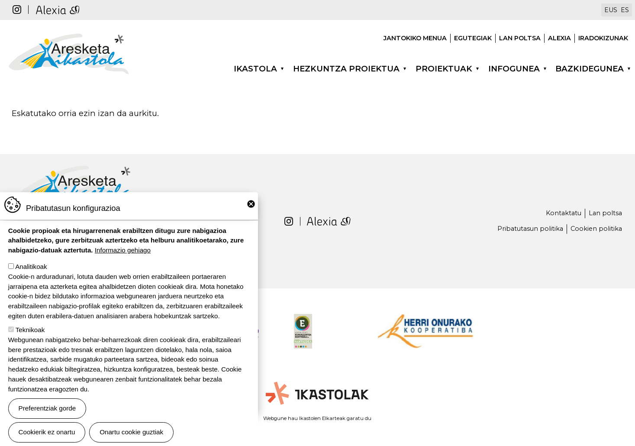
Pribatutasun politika (530, 229)
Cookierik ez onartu (47, 434)
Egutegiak (473, 38)
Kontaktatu (563, 213)
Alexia (559, 38)
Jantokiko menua (415, 38)
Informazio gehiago (123, 252)
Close (251, 206)
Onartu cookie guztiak (131, 434)
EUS (610, 10)
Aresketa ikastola (69, 34)
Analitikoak (31, 268)
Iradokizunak (603, 38)
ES (625, 10)
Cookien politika (596, 229)
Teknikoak (30, 332)
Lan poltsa (520, 38)
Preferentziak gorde (47, 410)
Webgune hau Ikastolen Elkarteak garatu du (317, 418)
